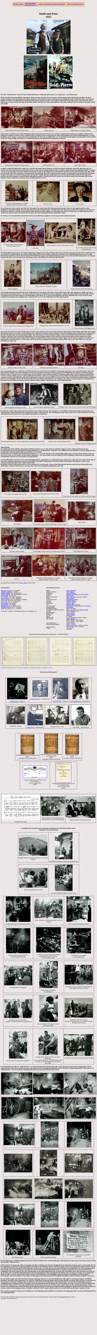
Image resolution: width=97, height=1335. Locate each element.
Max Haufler (4, 604)
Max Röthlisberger (76, 701)
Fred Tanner (4, 595)
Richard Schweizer (72, 594)
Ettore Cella (84, 610)
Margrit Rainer (5, 594)
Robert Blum (30, 727)
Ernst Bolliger (71, 597)
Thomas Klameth (5, 593)
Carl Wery (4, 602)
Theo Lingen (4, 603)
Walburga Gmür (5, 606)
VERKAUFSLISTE (30, 5)
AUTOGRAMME (30, 3)
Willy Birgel (5, 598)
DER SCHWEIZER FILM (75, 4)
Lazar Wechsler (57, 701)
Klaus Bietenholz (72, 625)
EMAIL (21, 4)
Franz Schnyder (14, 701)
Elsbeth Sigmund (6, 592)
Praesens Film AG (23, 582)
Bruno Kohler (71, 606)
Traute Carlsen (5, 599)
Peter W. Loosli (6, 608)
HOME (15, 4)
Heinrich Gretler (6, 590)
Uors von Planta (72, 610)
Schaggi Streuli (6, 607)
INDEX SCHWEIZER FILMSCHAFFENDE (52, 4)
